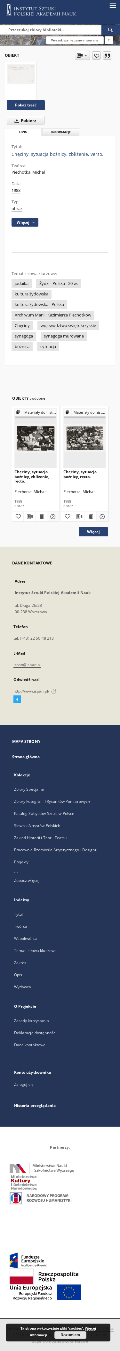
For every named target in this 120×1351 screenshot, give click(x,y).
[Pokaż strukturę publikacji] (36, 413)
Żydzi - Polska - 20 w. (58, 283)
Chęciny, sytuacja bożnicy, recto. (80, 474)
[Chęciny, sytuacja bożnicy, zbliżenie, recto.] (36, 438)
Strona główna (26, 756)
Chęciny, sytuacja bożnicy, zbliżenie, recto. (31, 476)
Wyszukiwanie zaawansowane (75, 40)
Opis (18, 974)
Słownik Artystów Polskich (37, 825)
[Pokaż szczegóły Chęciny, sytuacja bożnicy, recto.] (101, 516)
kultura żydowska (31, 294)
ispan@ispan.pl (27, 664)
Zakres (20, 962)
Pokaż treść (25, 105)
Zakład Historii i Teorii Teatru (40, 837)
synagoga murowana (64, 336)
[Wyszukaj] (110, 30)
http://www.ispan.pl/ (35, 691)
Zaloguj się (24, 1084)
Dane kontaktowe (30, 1045)
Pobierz (24, 120)
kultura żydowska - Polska (39, 304)
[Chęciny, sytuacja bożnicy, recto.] (85, 438)
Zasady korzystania (31, 1020)
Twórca (21, 926)
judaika (21, 283)
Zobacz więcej (27, 880)
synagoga (24, 336)
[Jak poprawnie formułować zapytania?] (109, 40)
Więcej (93, 531)
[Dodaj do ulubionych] (96, 55)
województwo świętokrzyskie (68, 325)
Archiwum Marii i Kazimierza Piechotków (53, 315)
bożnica (22, 346)
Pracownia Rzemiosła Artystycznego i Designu (55, 850)
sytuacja (48, 346)
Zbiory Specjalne (29, 789)
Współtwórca (25, 938)
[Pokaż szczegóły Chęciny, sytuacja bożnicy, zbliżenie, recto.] (52, 516)
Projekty (21, 862)
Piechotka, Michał (28, 172)
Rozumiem (70, 1335)
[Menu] (112, 5)
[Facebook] (17, 699)
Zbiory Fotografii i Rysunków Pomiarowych (52, 801)
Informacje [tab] (61, 132)
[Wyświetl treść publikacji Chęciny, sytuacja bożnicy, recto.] (90, 516)
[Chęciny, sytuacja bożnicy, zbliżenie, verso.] (21, 74)
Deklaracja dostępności (35, 1032)
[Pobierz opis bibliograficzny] (29, 516)
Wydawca (22, 987)
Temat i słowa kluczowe (35, 950)
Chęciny (22, 325)
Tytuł (18, 914)
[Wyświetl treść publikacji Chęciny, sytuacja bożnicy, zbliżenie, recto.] (41, 516)
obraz (17, 208)
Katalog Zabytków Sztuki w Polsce (44, 813)
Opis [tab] (23, 132)
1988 (16, 190)
